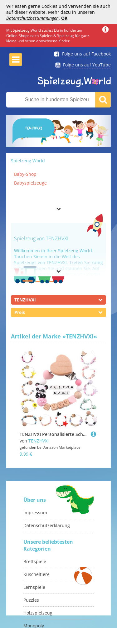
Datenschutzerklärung (46, 525)
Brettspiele (34, 561)
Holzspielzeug (37, 613)
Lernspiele (34, 587)
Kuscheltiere (36, 574)
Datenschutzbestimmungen (32, 18)
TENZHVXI (38, 441)
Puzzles (31, 600)
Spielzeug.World (28, 161)
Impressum (35, 512)
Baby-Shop (25, 174)
